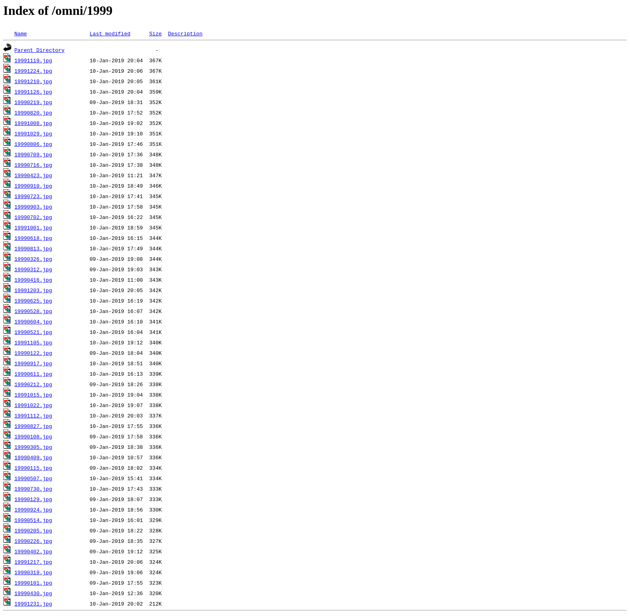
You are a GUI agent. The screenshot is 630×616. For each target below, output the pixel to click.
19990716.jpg (33, 164)
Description (185, 33)
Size (155, 33)
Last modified (110, 33)
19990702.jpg (33, 217)
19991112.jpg (33, 415)
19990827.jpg (33, 426)
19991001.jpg (33, 227)
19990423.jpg (33, 175)
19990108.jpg (33, 436)
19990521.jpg (33, 332)
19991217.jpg (33, 561)
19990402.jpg (33, 551)
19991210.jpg (33, 81)
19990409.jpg (33, 457)
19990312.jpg (33, 269)
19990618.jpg (33, 237)
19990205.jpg (33, 530)
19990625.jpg (33, 300)
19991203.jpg (33, 290)
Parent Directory (39, 49)
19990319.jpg (33, 572)
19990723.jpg (33, 196)
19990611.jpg (33, 373)
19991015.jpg (33, 394)
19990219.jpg (33, 102)
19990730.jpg (33, 488)
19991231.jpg (33, 603)
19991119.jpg (33, 60)
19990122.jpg (33, 352)
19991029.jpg (33, 133)
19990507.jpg (33, 478)
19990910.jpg (33, 185)
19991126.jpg (33, 91)
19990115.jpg (33, 467)
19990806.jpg (33, 143)
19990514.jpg (33, 520)
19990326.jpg (33, 258)
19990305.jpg (33, 446)
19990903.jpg (33, 206)
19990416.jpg (33, 279)
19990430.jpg (33, 593)
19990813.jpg (33, 248)
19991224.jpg (33, 70)
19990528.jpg (33, 311)
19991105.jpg (33, 342)
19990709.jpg (33, 154)
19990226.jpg (33, 540)
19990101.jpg (33, 582)
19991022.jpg (33, 405)
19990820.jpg (33, 112)
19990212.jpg (33, 384)
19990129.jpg (33, 499)
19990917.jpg (33, 363)
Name (20, 33)
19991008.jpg (33, 123)
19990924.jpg (33, 509)
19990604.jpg (33, 321)
